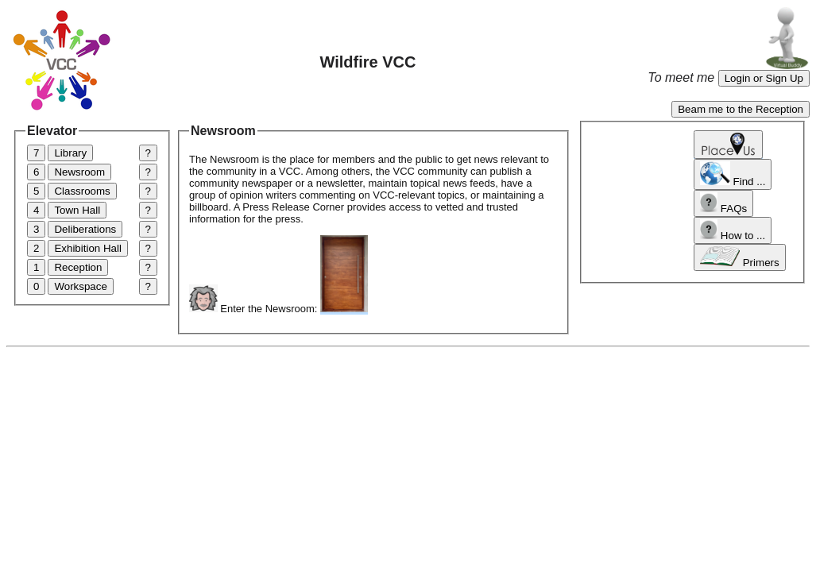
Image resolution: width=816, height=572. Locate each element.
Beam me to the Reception (740, 109)
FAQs (723, 203)
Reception (78, 267)
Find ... (733, 174)
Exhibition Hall (87, 248)
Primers (739, 257)
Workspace (80, 286)
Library (70, 153)
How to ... (732, 230)
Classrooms (82, 191)
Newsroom (79, 172)
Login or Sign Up (764, 78)
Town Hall (77, 210)
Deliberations (85, 229)
